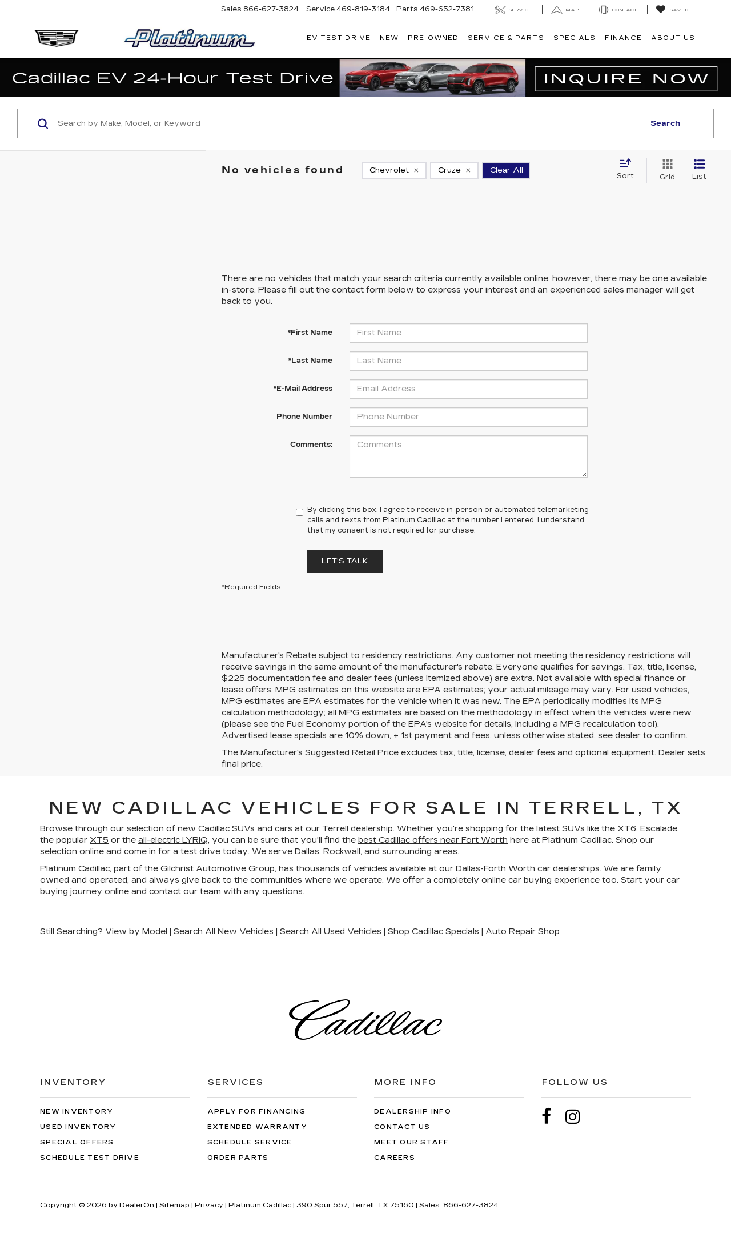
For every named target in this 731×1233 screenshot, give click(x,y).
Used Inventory (78, 1127)
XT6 (626, 829)
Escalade (658, 829)
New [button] (389, 38)
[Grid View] (665, 170)
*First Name (310, 333)
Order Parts (238, 1158)
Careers (394, 1158)
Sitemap (174, 1205)
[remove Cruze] (454, 170)
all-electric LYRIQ (173, 840)
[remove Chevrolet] (394, 170)
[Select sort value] (628, 169)
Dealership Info (412, 1111)
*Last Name (310, 361)
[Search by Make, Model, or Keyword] (349, 123)
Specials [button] (574, 38)
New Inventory (76, 1111)
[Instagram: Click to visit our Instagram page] (578, 1117)
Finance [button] (623, 38)
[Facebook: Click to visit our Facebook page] (552, 1117)
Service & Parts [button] (506, 38)
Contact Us (402, 1127)
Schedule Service (249, 1142)
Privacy (209, 1205)
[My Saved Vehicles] (672, 10)
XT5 (99, 840)
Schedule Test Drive (89, 1158)
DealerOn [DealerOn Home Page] (136, 1205)
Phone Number (304, 417)
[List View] (699, 170)
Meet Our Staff (411, 1142)
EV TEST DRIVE (339, 38)
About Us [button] (673, 38)
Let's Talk (345, 561)
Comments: (311, 445)
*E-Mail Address (303, 389)
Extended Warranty (257, 1127)
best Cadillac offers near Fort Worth (433, 840)
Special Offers (77, 1142)
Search (665, 123)
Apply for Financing (256, 1111)
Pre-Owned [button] (433, 38)
